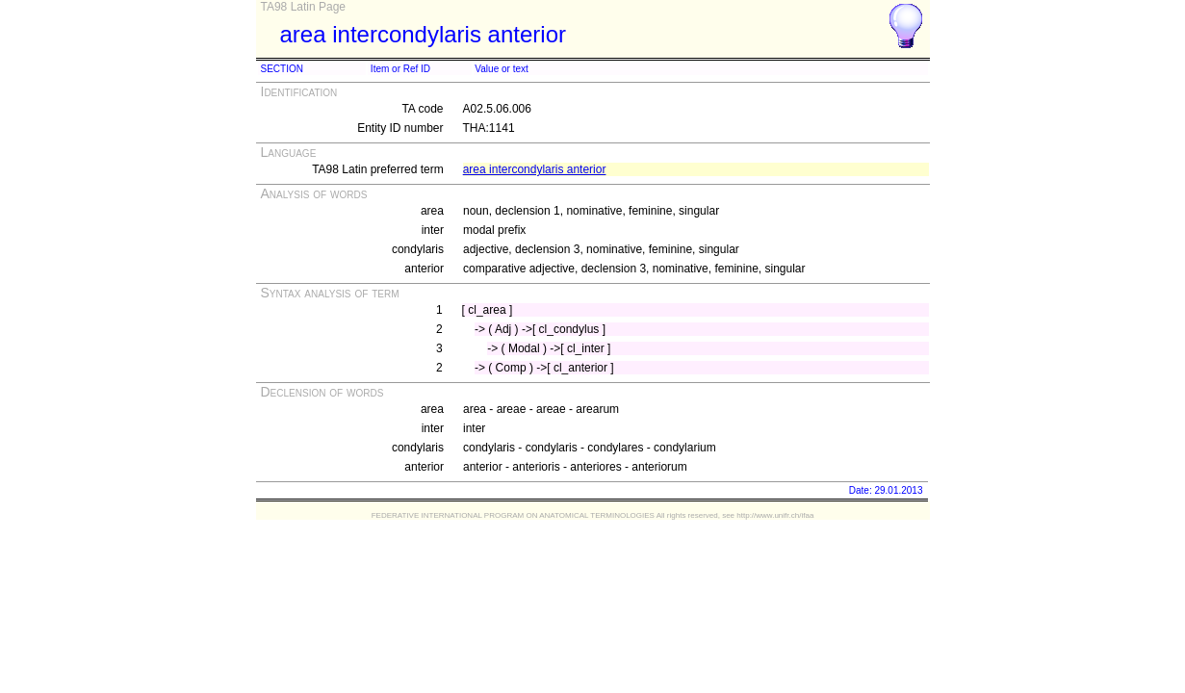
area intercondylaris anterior (534, 169)
